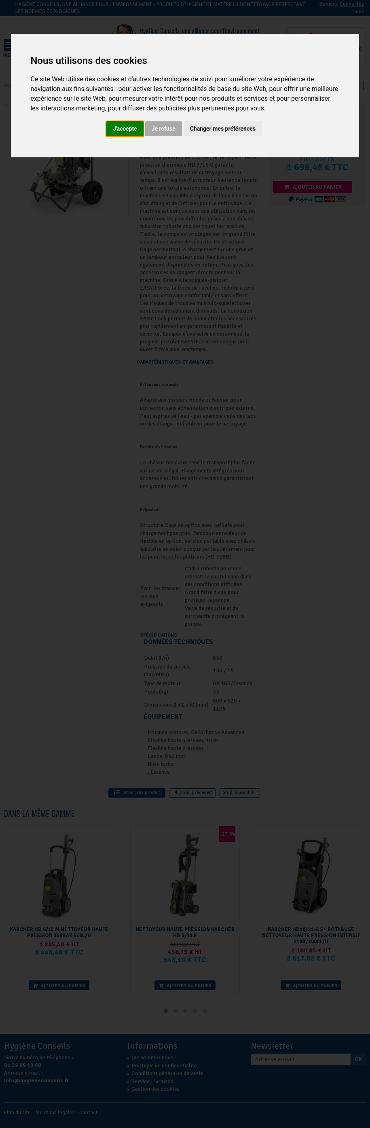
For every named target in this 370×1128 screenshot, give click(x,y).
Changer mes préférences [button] (223, 128)
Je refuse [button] (163, 128)
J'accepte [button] (125, 128)
